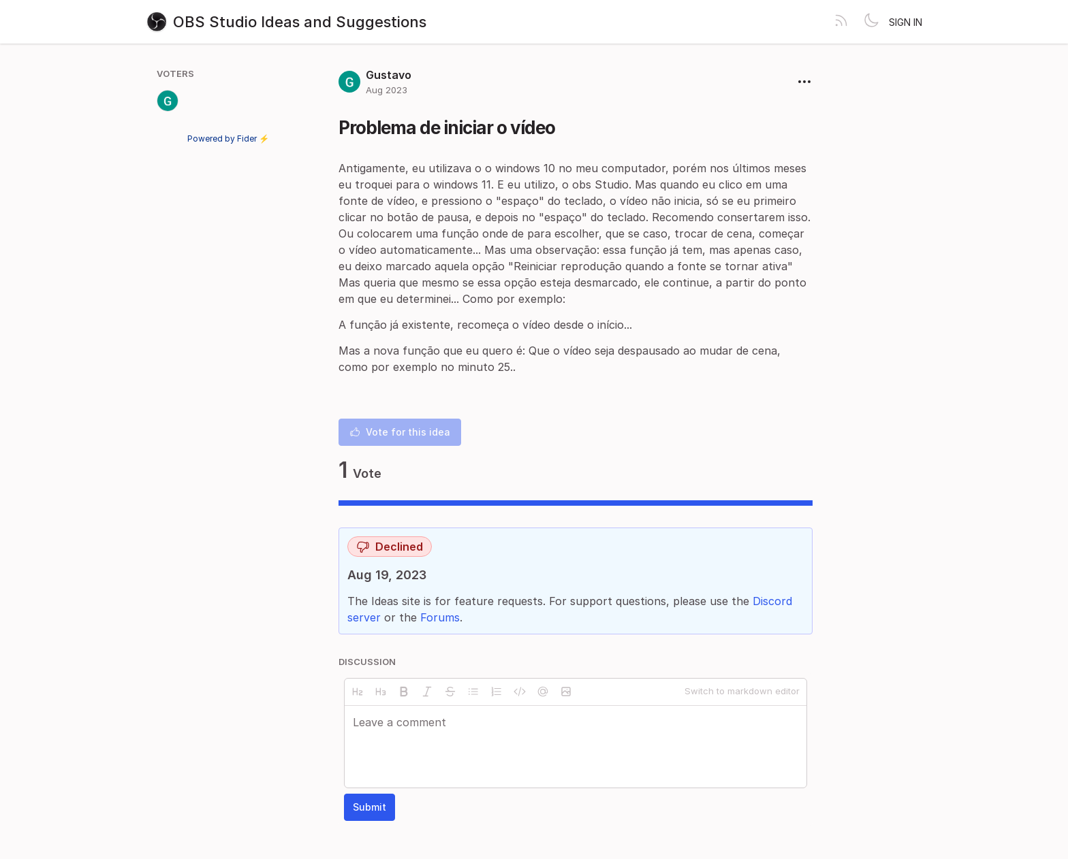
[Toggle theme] (871, 22)
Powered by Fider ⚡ (228, 138)
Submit (369, 807)
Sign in (905, 22)
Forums (440, 617)
